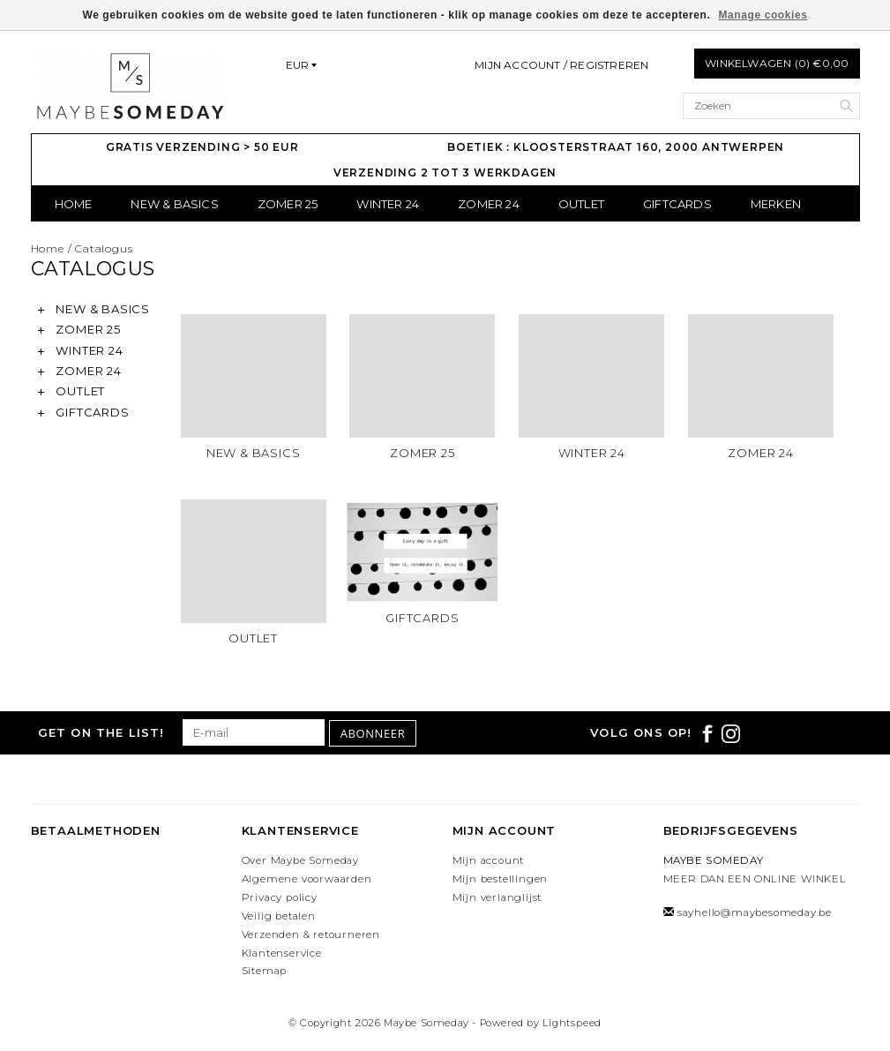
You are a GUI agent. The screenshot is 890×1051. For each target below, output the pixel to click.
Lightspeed (572, 1023)
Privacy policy (280, 897)
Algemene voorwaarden (307, 879)
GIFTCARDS (677, 204)
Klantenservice (282, 953)
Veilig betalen (279, 916)
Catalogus (103, 248)
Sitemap (265, 971)
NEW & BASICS (174, 204)
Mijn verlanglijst (497, 897)
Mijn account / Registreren (561, 64)
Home (74, 204)
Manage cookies (762, 15)
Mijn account (488, 860)
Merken (776, 204)
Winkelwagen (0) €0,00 (777, 63)
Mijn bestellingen (500, 879)
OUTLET (581, 204)
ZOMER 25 (288, 204)
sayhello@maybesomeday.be (754, 912)
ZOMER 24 (489, 204)
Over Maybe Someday (300, 860)
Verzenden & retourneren (311, 934)
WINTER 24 (387, 204)
